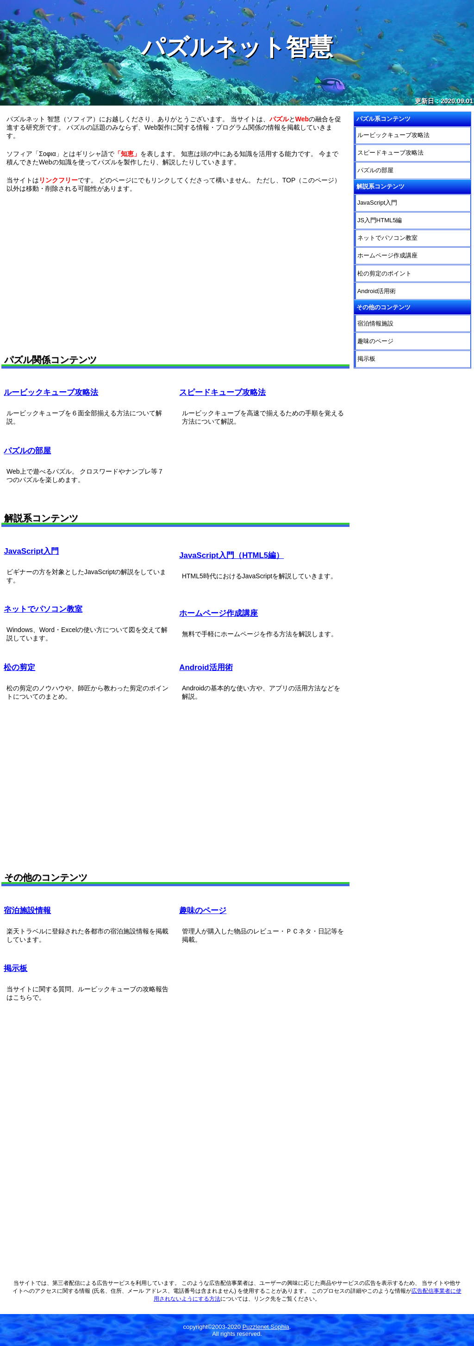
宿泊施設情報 (27, 910)
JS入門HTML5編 (379, 220)
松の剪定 (19, 667)
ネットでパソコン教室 (43, 609)
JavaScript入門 (31, 551)
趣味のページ (202, 910)
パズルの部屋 (27, 450)
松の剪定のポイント (384, 273)
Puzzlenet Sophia (266, 1326)
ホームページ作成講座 (218, 613)
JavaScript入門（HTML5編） (231, 555)
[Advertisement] (175, 271)
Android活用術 (205, 667)
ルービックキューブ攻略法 (51, 392)
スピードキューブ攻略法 (222, 392)
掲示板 (15, 968)
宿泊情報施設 (375, 323)
